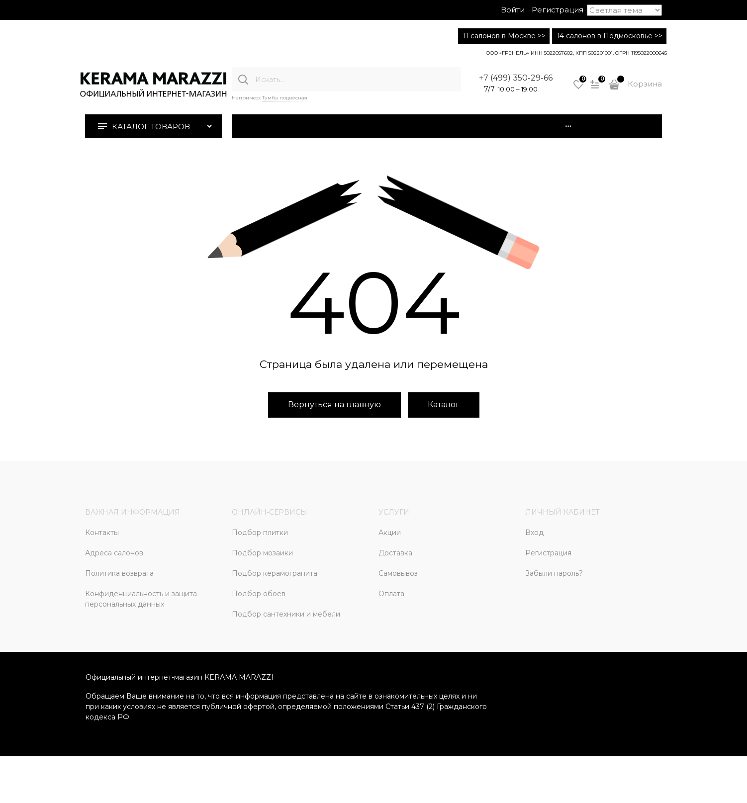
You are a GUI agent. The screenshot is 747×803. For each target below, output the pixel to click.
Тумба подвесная (284, 97)
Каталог (444, 404)
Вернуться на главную (334, 404)
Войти (513, 9)
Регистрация (557, 9)
